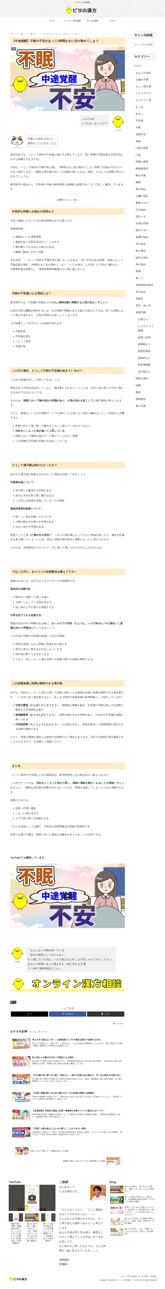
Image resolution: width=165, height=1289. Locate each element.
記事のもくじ (64, 199)
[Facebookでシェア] (67, 1014)
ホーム (120, 1282)
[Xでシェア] (29, 1014)
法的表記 (64, 1265)
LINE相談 (152, 1282)
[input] (144, 45)
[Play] (68, 896)
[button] (105, 1014)
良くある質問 (142, 1282)
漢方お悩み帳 (130, 1282)
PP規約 (63, 1269)
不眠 (13, 1002)
